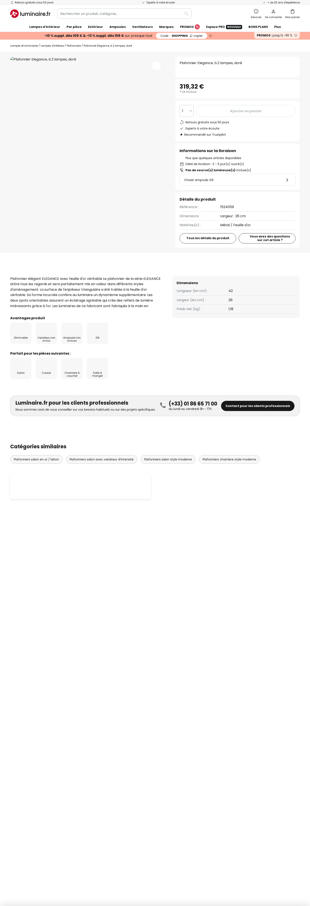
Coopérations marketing (128, 736)
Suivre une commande (29, 721)
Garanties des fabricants (31, 736)
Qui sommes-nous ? (124, 714)
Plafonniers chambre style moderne (229, 473)
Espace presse (120, 766)
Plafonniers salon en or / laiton (36, 473)
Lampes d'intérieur (52, 45)
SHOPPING (181, 36)
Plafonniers (74, 45)
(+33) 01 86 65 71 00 (193, 417)
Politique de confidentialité (191, 673)
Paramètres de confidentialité (78, 871)
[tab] (19, 276)
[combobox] (124, 14)
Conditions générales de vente (231, 714)
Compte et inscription (28, 766)
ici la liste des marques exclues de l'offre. (188, 678)
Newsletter (117, 721)
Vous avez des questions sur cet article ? (270, 238)
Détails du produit (59, 275)
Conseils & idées (143, 773)
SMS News (116, 729)
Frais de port (20, 744)
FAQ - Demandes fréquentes (34, 714)
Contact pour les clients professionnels (258, 419)
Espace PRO (224, 27)
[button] (156, 66)
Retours (16, 751)
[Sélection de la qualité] (187, 111)
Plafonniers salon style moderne (168, 473)
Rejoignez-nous (121, 751)
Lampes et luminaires (24, 45)
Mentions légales (220, 736)
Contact (17, 729)
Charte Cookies (219, 729)
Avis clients (105, 275)
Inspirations (117, 773)
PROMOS (190, 27)
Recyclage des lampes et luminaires (227, 871)
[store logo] (30, 13)
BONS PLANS (258, 27)
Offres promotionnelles (127, 744)
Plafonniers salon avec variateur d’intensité (102, 473)
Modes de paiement (27, 758)
